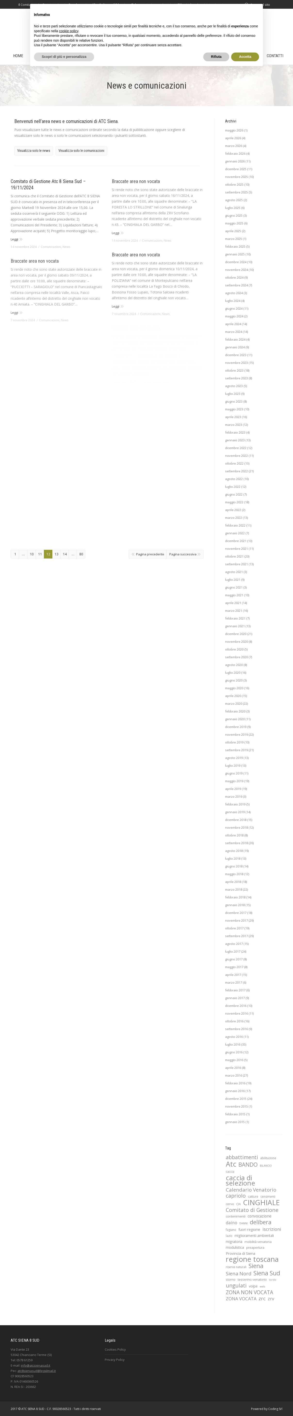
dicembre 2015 (235, 1098)
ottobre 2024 (234, 277)
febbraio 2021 (235, 618)
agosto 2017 (234, 943)
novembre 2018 (236, 827)
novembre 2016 (236, 1013)
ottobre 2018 (234, 835)
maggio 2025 (234, 223)
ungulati (236, 1285)
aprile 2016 (233, 1067)
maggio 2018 (234, 874)
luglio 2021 (232, 579)
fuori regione (249, 1229)
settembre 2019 (236, 750)
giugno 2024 (234, 308)
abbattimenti (242, 1157)
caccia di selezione (240, 1180)
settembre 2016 (236, 1029)
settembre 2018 (236, 843)
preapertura (255, 1247)
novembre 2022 (236, 455)
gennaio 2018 (235, 905)
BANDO (248, 1164)
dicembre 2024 (235, 262)
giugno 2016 (234, 1052)
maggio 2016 (234, 1060)
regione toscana (252, 1259)
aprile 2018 (233, 882)
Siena (256, 1266)
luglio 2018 (232, 858)
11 (40, 554)
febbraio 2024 (235, 339)
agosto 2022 (234, 479)
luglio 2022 (232, 486)
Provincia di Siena (240, 1253)
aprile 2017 (233, 974)
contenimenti (235, 1216)
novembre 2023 (236, 362)
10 (32, 554)
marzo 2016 (233, 1075)
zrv (271, 1298)
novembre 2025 (236, 177)
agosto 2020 (234, 665)
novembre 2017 (236, 920)
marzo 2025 (233, 239)
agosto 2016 (234, 1036)
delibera (260, 1222)
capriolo (236, 1195)
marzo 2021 (233, 610)
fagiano (231, 1230)
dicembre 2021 (235, 541)
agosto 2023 (234, 386)
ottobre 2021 (234, 556)
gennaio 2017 (235, 998)
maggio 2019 (234, 781)
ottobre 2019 (234, 742)
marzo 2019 (233, 796)
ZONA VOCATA (241, 1298)
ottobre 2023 (234, 370)
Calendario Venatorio (251, 1189)
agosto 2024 (234, 293)
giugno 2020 (234, 680)
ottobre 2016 (234, 1021)
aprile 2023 (233, 417)
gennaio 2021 (235, 626)
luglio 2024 (232, 301)
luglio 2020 (232, 672)
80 (81, 554)
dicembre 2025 (235, 169)
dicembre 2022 (235, 448)
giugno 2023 (234, 401)
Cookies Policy (115, 1349)
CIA (238, 1204)
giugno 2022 (234, 494)
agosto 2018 (234, 851)
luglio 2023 (232, 393)
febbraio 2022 (235, 525)
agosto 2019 (234, 758)
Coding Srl (275, 1409)
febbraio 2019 (235, 804)
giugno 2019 (234, 773)
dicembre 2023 (235, 355)
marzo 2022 (233, 517)
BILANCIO (266, 1165)
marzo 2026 (233, 146)
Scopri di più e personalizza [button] (64, 57)
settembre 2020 (236, 657)
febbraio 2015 (235, 1114)
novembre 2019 (236, 734)
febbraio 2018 (235, 897)
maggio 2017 (234, 967)
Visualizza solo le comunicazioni (81, 150)
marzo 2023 (233, 424)
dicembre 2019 (235, 727)
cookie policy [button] (68, 31)
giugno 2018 (234, 866)
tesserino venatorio (252, 1279)
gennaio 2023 (235, 440)
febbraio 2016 (235, 1083)
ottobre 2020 (234, 649)
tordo (272, 1279)
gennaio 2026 (235, 161)
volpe (253, 1286)
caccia (230, 1172)
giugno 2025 (234, 215)
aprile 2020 (233, 696)
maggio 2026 (234, 130)
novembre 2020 (236, 641)
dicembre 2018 (235, 820)
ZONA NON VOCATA (249, 1292)
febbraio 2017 (235, 990)
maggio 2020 (234, 688)
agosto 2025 (234, 200)
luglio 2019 (232, 765)
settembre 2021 (236, 564)
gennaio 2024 (235, 347)
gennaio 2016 (235, 1091)
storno (231, 1279)
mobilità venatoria (258, 1242)
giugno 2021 (234, 587)
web (262, 1286)
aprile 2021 (233, 603)
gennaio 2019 (235, 812)
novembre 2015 (236, 1106)
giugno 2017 (234, 959)
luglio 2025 (232, 208)
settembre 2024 (236, 285)
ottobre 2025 (234, 184)
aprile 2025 (233, 231)
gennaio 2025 (235, 254)
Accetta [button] (245, 57)
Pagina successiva (182, 554)
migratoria (234, 1241)
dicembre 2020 (235, 634)
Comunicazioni (51, 247)
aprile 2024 (233, 324)
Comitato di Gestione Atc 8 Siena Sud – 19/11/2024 (48, 184)
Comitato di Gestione (252, 1210)
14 (65, 554)
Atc (231, 1164)
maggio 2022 (234, 502)
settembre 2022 (236, 471)
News (66, 247)
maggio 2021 (234, 595)
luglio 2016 (232, 1044)
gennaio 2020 (235, 719)
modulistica (235, 1247)
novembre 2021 (236, 548)
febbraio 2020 (235, 711)
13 (56, 554)
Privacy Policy (115, 1359)
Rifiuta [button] (216, 57)
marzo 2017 (233, 982)
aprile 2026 (233, 138)
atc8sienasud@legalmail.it (36, 1371)
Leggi (14, 239)
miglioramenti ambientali (254, 1235)
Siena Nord (238, 1273)
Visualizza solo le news (33, 150)
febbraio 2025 (235, 246)
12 (48, 554)
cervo (230, 1204)
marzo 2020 (233, 703)
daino (231, 1222)
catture (253, 1196)
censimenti (267, 1196)
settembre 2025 (236, 192)
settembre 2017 (236, 936)
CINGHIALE (261, 1202)
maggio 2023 (234, 409)
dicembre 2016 (235, 1005)
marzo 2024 (233, 331)
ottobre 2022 (234, 463)
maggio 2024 (234, 316)
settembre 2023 (236, 378)
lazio (229, 1236)
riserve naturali (236, 1267)
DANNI (243, 1223)
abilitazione (268, 1158)
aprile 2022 (233, 510)
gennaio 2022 (235, 533)
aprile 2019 (233, 789)
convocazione (259, 1216)
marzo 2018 (233, 889)
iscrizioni (271, 1229)
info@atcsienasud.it (35, 1365)
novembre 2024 (236, 270)
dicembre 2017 (235, 913)
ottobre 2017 (234, 928)
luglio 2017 (232, 951)
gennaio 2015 (235, 1122)
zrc (262, 1298)
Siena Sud (266, 1273)
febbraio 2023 (235, 432)
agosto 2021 (234, 572)
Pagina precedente (150, 554)
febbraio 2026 (235, 153)
